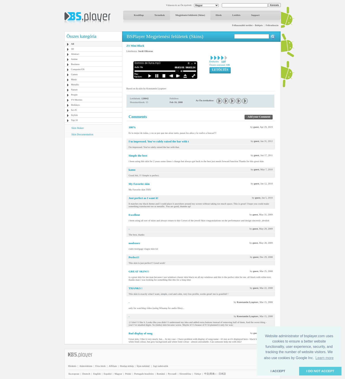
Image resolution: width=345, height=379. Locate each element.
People (74, 94)
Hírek (219, 15)
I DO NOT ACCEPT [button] (320, 371)
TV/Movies (76, 99)
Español (107, 373)
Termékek (159, 15)
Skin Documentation (82, 134)
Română (161, 373)
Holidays (75, 104)
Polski (128, 373)
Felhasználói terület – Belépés (247, 25)
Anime (74, 59)
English (97, 373)
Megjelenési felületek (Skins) (190, 15)
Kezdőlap (139, 15)
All (72, 43)
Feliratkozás (272, 25)
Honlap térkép (127, 366)
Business (75, 64)
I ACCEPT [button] (278, 371)
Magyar (118, 373)
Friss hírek (100, 366)
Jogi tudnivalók (160, 366)
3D (72, 49)
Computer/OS (78, 69)
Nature (74, 89)
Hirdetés (72, 366)
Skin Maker (78, 128)
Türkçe (197, 373)
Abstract (75, 54)
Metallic (75, 84)
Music (74, 79)
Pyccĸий (172, 373)
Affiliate (113, 366)
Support (255, 15)
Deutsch (86, 373)
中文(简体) (209, 373)
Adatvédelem (85, 366)
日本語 (222, 373)
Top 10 (74, 120)
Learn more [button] (324, 358)
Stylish (74, 115)
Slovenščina (185, 373)
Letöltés (236, 15)
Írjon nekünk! (143, 366)
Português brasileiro (144, 373)
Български (74, 373)
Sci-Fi (74, 110)
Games (74, 74)
